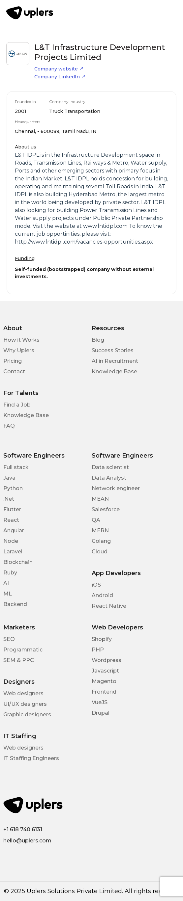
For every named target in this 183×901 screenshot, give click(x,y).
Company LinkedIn (60, 77)
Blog (98, 340)
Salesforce (106, 509)
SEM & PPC (18, 660)
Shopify (102, 639)
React (11, 520)
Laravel (12, 551)
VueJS (99, 702)
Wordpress (106, 660)
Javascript (105, 671)
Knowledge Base (114, 371)
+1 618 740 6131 (22, 829)
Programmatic (23, 650)
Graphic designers (27, 714)
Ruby (10, 573)
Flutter (12, 509)
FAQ (9, 426)
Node (10, 541)
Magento (104, 681)
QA (96, 520)
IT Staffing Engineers (31, 758)
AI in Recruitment (115, 361)
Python (13, 488)
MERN (100, 530)
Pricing (12, 361)
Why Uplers (18, 350)
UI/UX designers (25, 704)
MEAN (100, 499)
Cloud (99, 551)
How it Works (21, 340)
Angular (13, 530)
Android (102, 595)
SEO (9, 639)
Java (9, 478)
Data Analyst (109, 478)
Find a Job (17, 405)
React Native (109, 606)
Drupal (100, 713)
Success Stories (113, 350)
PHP (98, 650)
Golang (101, 541)
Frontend (104, 692)
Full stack (16, 467)
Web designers (23, 693)
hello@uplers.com (27, 840)
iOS (96, 585)
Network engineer (116, 488)
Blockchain (18, 562)
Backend (15, 604)
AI (6, 583)
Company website (59, 69)
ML (7, 594)
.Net (8, 499)
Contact (14, 371)
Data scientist (110, 467)
